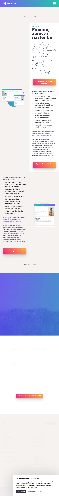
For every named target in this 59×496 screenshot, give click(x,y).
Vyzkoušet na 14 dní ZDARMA (29, 396)
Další (35, 16)
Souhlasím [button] (21, 491)
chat (46, 43)
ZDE (50, 148)
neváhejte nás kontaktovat (41, 136)
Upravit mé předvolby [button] (35, 491)
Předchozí (25, 16)
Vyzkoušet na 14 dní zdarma (44, 82)
